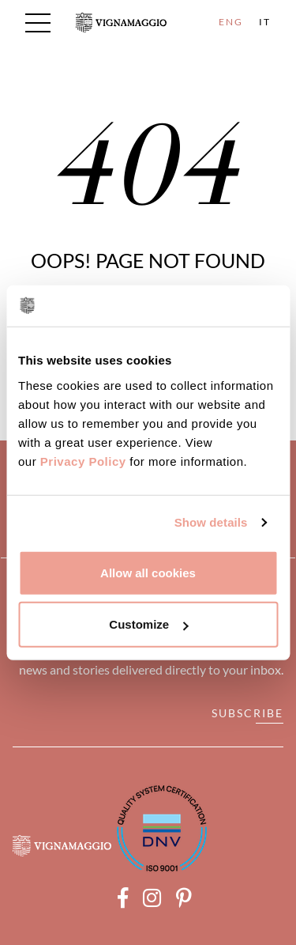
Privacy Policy (83, 460)
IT (265, 22)
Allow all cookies (148, 572)
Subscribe (247, 713)
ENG (231, 22)
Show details (211, 522)
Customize (148, 624)
